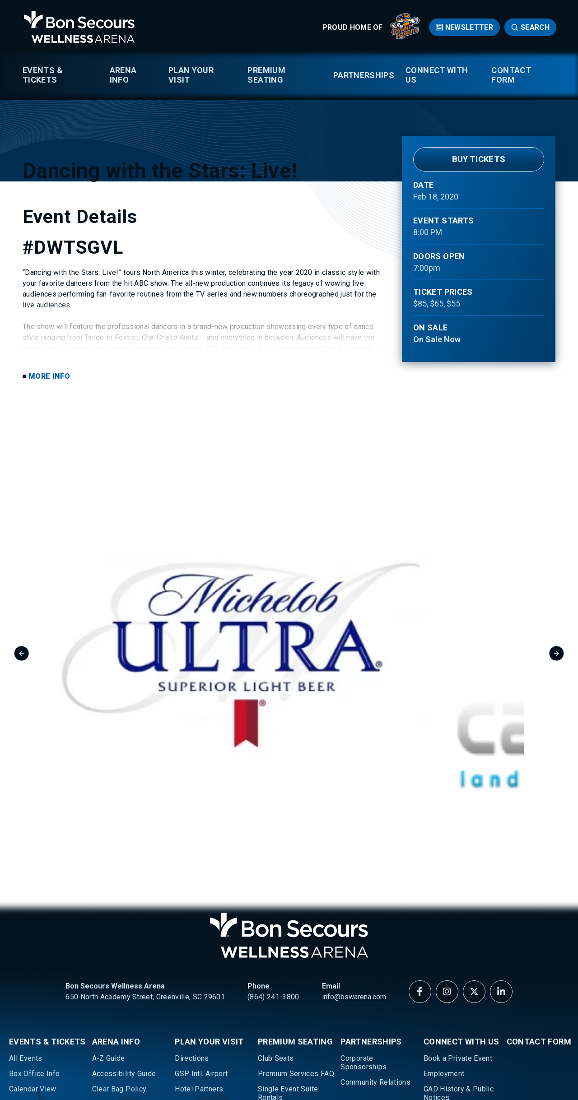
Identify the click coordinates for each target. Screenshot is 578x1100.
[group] (112, 641)
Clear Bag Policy (119, 930)
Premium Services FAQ (296, 915)
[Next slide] (556, 641)
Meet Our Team (449, 985)
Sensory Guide (116, 985)
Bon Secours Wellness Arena (79, 27)
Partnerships (363, 75)
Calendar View (32, 930)
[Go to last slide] (21, 641)
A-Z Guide (108, 900)
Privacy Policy (236, 1062)
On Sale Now (437, 339)
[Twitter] (474, 833)
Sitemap (329, 1062)
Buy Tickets (479, 159)
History (436, 954)
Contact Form (511, 74)
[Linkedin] (501, 833)
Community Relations (375, 923)
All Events (25, 900)
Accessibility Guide (124, 915)
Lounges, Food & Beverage (202, 950)
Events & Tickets (43, 74)
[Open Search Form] (530, 27)
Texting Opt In (115, 1000)
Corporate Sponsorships (363, 904)
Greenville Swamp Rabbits (39, 950)
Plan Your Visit (191, 74)
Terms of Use (184, 1062)
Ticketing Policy (35, 985)
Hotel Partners (199, 930)
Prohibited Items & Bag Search (130, 965)
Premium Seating (266, 74)
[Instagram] (447, 833)
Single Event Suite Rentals (288, 934)
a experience (531, 1063)
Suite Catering (281, 969)
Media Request (449, 969)
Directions (192, 900)
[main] (289, 291)
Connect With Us (437, 74)
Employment (444, 915)
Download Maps (119, 946)
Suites (268, 954)
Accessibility (287, 1062)
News (433, 1000)
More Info (49, 510)
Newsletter (469, 27)
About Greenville (202, 985)
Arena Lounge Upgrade (295, 985)
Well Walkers (30, 1000)
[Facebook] (420, 833)
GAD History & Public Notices (459, 934)
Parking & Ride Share (209, 969)
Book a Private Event (458, 900)
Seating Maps (32, 969)
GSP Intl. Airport (201, 915)
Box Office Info (34, 915)
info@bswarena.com (354, 838)
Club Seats (276, 900)
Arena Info (123, 74)
